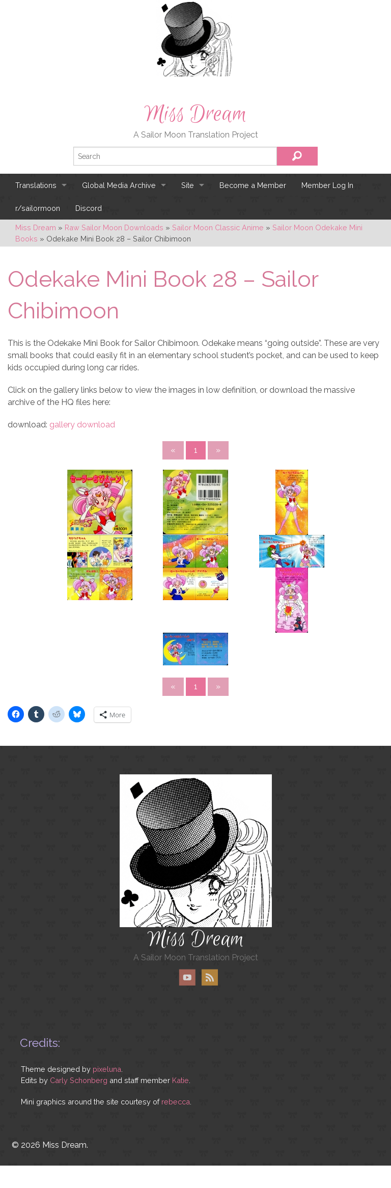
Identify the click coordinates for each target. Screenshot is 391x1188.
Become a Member (252, 185)
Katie (180, 1080)
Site (187, 185)
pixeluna (107, 1069)
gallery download (82, 424)
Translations (36, 185)
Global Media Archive (119, 185)
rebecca (175, 1101)
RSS (209, 977)
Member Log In (327, 185)
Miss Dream (195, 114)
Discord (88, 208)
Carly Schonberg (78, 1080)
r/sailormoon (37, 208)
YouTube (187, 977)
